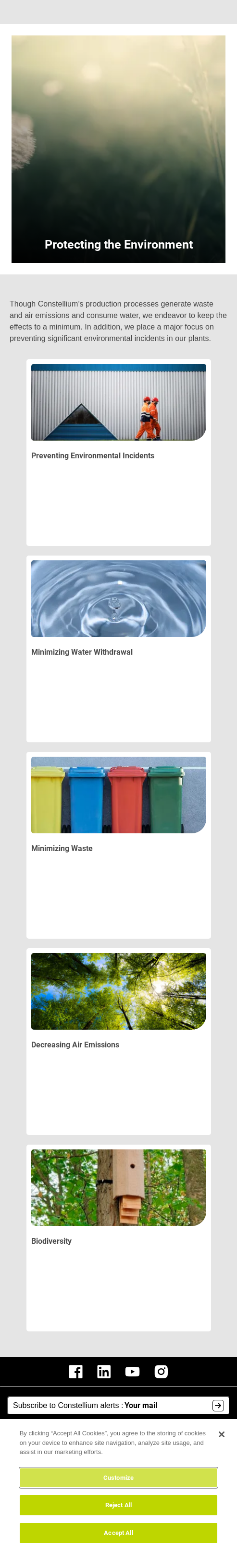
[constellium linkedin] (104, 1371)
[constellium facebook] (76, 1371)
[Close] (221, 1439)
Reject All (118, 1510)
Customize (118, 1483)
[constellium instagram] (161, 1371)
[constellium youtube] (132, 1371)
